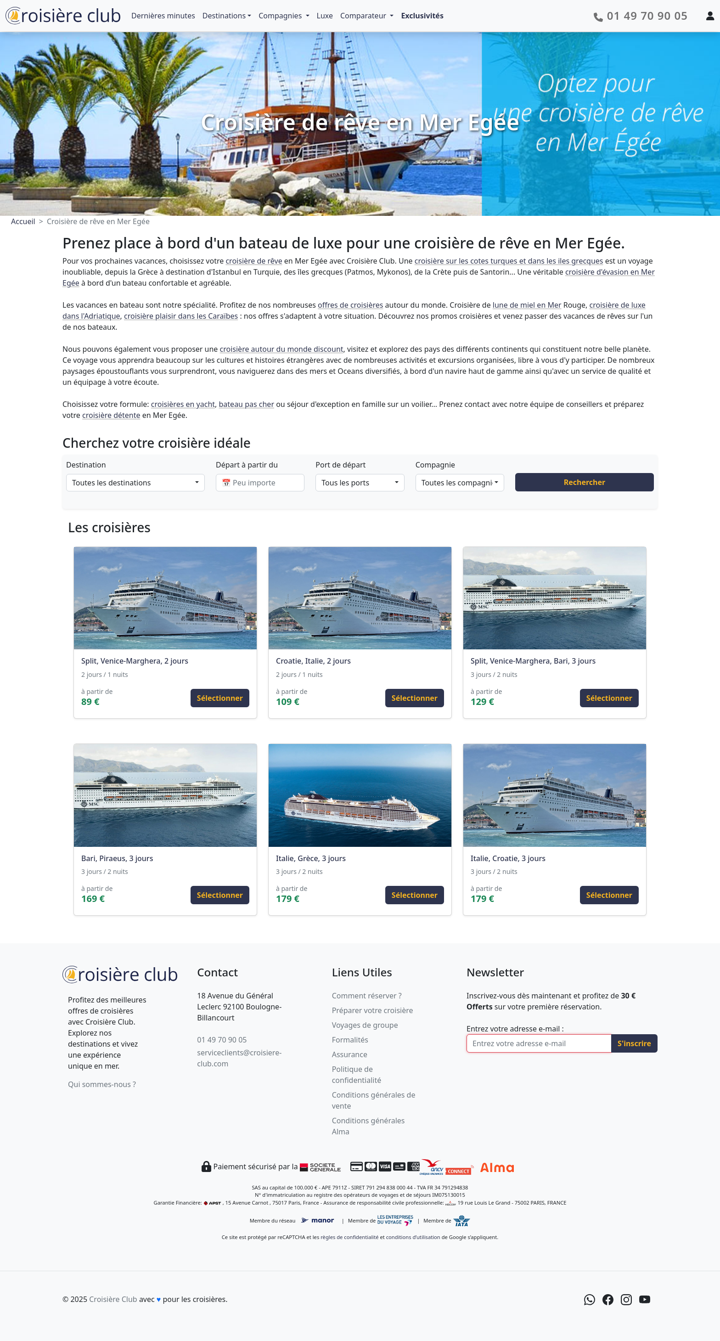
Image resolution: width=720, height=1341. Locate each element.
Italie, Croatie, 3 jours (508, 858)
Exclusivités (422, 16)
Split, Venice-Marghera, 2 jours (134, 661)
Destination (86, 465)
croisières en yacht (183, 404)
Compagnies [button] (281, 16)
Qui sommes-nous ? (102, 1084)
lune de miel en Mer (527, 305)
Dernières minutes (163, 16)
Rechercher (584, 482)
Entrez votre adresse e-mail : (515, 1029)
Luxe (325, 16)
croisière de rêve (253, 261)
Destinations (224, 16)
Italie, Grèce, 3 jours (311, 858)
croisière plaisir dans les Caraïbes (181, 316)
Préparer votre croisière (372, 1010)
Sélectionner (220, 698)
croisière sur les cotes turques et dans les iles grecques (509, 261)
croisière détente (111, 415)
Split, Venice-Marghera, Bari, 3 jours (533, 661)
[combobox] (135, 482)
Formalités (350, 1040)
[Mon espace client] (710, 15)
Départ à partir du (247, 465)
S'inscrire (634, 1043)
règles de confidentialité (349, 1237)
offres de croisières (350, 305)
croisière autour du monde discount (281, 349)
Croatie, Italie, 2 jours (313, 661)
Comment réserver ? (367, 996)
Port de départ (340, 465)
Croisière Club (113, 1299)
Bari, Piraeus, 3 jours (117, 858)
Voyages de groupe (365, 1025)
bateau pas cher (246, 404)
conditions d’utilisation (413, 1237)
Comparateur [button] (364, 16)
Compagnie (435, 465)
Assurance (349, 1054)
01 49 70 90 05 (222, 1040)
